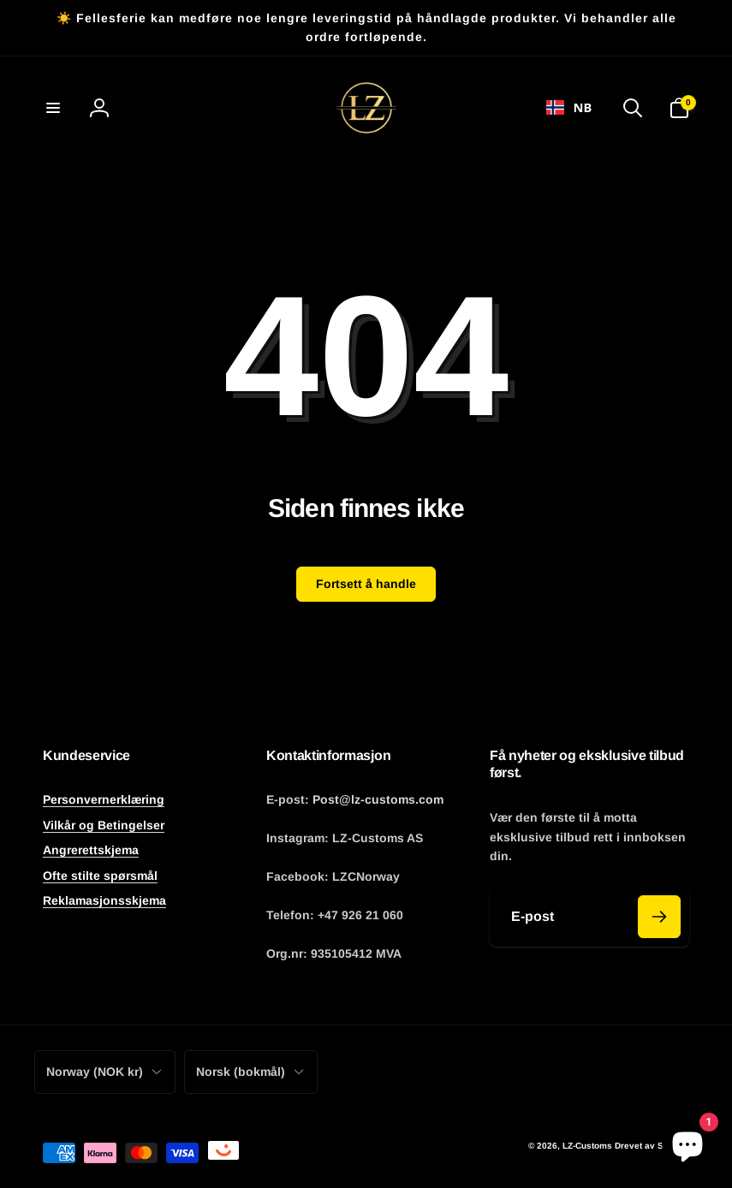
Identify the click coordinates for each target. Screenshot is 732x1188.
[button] (53, 108)
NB (569, 107)
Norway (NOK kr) (105, 1071)
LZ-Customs (587, 1145)
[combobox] (569, 108)
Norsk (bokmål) (251, 1071)
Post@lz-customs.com (377, 799)
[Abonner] (659, 916)
